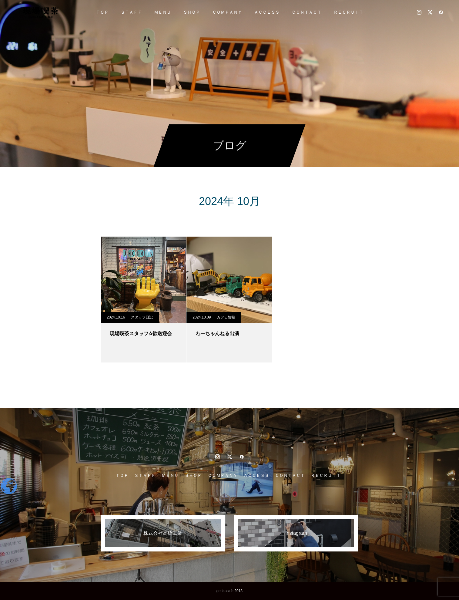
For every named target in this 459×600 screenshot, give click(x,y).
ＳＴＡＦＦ (131, 12)
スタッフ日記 (142, 317)
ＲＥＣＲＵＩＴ (348, 12)
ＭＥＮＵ (162, 12)
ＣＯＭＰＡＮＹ (227, 12)
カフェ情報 (226, 317)
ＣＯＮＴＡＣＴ (306, 12)
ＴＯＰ (102, 12)
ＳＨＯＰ (191, 12)
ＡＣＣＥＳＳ (267, 12)
